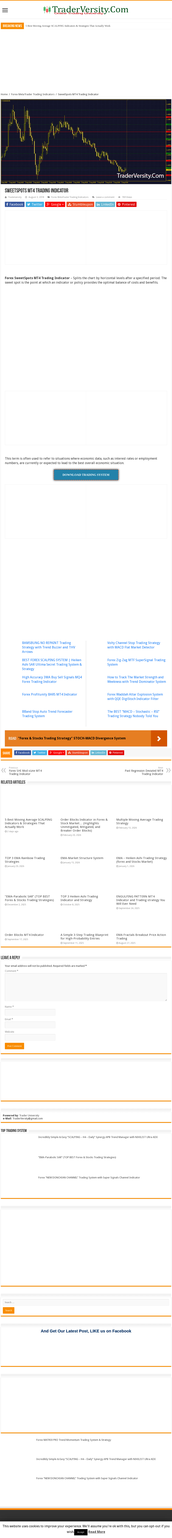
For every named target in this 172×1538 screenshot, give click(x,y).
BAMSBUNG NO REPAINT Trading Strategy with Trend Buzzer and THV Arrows (48, 647)
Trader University (29, 1115)
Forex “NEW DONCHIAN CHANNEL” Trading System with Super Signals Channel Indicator (89, 1177)
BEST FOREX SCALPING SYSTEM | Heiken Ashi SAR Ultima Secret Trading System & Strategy (52, 664)
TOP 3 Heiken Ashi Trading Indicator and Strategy (79, 898)
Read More (96, 1532)
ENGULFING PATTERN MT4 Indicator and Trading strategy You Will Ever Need (140, 900)
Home (4, 94)
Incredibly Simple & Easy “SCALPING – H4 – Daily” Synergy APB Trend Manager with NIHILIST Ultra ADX (98, 1137)
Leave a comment (105, 197)
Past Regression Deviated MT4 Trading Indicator (142, 771)
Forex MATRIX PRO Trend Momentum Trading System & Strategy (73, 1439)
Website (9, 1031)
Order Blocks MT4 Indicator (24, 935)
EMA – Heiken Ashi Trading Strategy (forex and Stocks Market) (141, 859)
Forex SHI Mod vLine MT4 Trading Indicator (29, 771)
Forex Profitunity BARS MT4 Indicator (49, 694)
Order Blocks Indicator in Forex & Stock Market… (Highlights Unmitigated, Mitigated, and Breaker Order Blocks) (84, 825)
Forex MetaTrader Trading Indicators (32, 94)
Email (9, 1019)
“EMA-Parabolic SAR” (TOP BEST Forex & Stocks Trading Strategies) (29, 898)
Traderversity (14, 197)
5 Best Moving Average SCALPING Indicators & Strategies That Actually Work (68, 25)
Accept (80, 1532)
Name (9, 1006)
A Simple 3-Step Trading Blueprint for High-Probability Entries (84, 936)
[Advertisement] (86, 60)
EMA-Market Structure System (82, 858)
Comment (11, 970)
